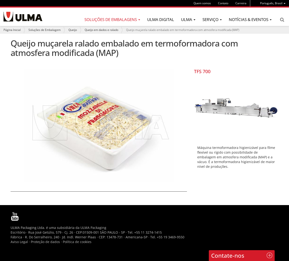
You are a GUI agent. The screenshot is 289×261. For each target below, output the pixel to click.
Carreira (240, 3)
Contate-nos (227, 255)
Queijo (72, 30)
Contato (223, 3)
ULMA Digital (160, 19)
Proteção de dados (46, 242)
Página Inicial (12, 30)
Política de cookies (77, 242)
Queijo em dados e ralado (101, 30)
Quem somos (202, 3)
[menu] (272, 3)
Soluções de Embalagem (44, 30)
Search (281, 19)
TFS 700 (202, 71)
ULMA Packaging (93, 227)
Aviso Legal (19, 242)
